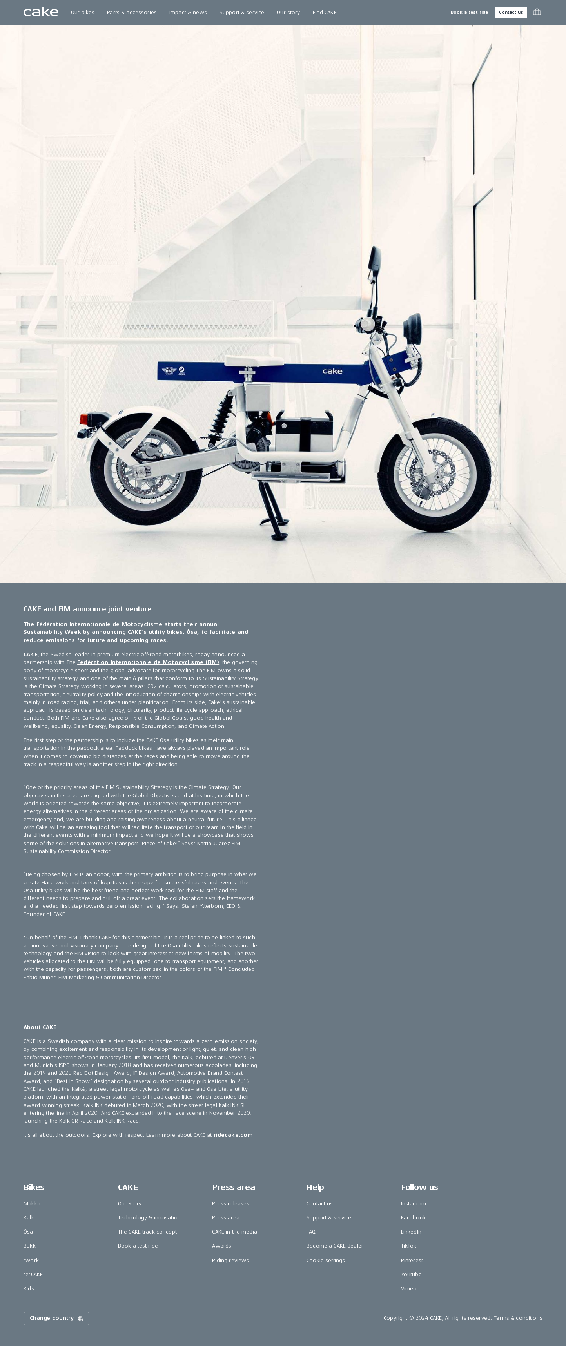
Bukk (30, 1246)
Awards (221, 1246)
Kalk (29, 1218)
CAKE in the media (234, 1232)
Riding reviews (230, 1260)
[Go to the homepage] (41, 12)
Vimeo (409, 1289)
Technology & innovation (149, 1218)
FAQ (311, 1232)
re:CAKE (33, 1274)
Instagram (413, 1203)
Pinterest (412, 1260)
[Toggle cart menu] (537, 12)
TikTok (409, 1246)
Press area (225, 1218)
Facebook (413, 1218)
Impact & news (188, 12)
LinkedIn (411, 1232)
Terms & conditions (518, 1318)
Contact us (511, 12)
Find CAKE (325, 12)
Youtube (411, 1274)
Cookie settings (326, 1260)
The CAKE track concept (147, 1232)
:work (31, 1260)
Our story (288, 12)
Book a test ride (469, 12)
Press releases (230, 1203)
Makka (32, 1203)
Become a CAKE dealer (335, 1246)
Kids (29, 1289)
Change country (57, 1318)
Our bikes (82, 12)
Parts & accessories (132, 12)
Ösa (28, 1232)
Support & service (242, 12)
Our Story (130, 1203)
